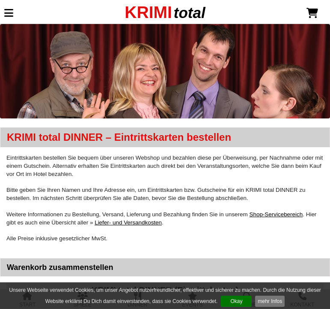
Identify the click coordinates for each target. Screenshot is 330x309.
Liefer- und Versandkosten (128, 222)
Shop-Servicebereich (276, 214)
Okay (236, 301)
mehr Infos (270, 301)
